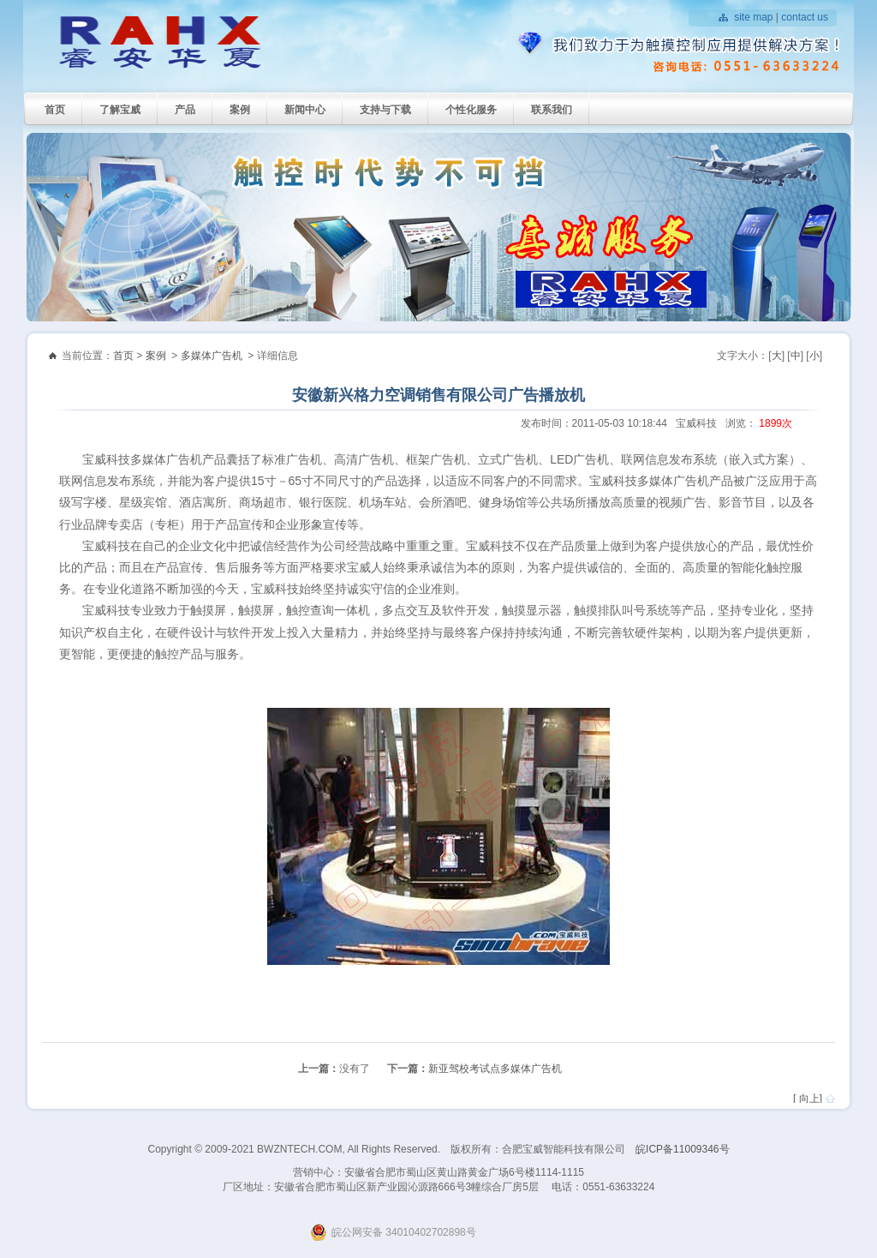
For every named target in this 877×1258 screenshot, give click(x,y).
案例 (240, 110)
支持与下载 (385, 110)
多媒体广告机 (211, 356)
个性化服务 (471, 110)
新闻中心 (304, 110)
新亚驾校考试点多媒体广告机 (495, 1069)
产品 (185, 110)
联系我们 (551, 110)
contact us (804, 17)
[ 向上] (807, 1098)
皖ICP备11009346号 (682, 1149)
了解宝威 (119, 110)
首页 (55, 110)
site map (753, 17)
